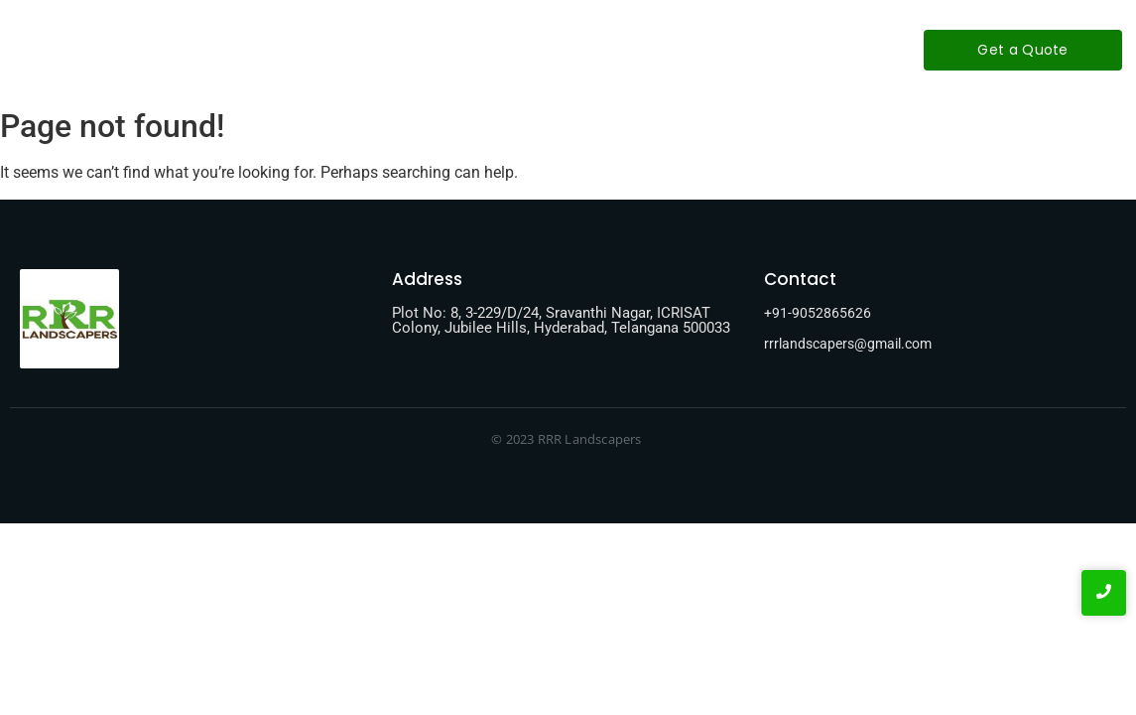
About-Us (443, 50)
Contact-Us (649, 50)
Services (542, 50)
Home (352, 50)
